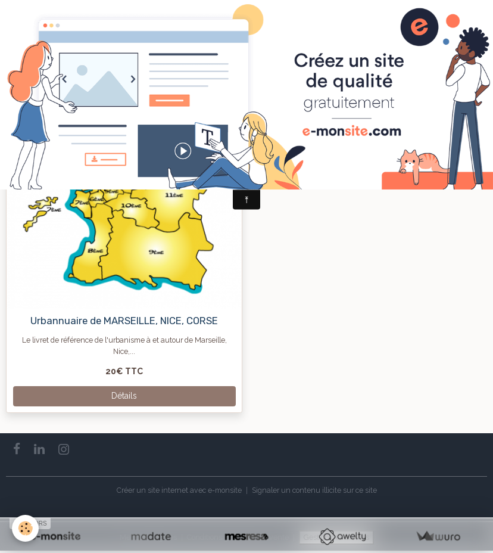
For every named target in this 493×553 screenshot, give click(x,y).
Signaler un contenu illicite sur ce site (314, 490)
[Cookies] (25, 528)
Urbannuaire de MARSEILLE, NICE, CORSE (124, 321)
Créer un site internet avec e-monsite (179, 490)
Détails (124, 395)
